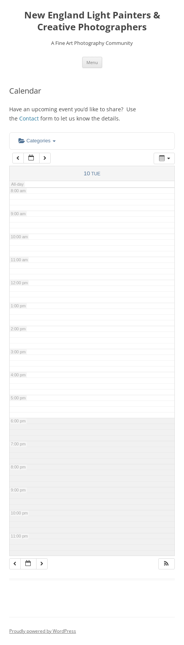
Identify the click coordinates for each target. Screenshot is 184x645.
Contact (29, 118)
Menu (92, 62)
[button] (166, 564)
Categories (37, 141)
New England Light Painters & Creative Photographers (92, 21)
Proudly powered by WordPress (42, 631)
